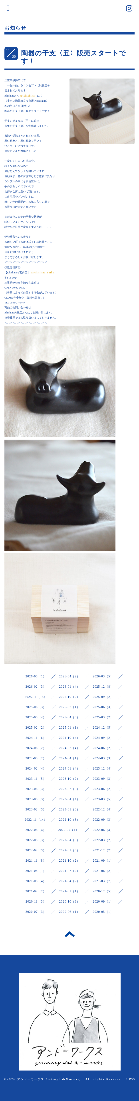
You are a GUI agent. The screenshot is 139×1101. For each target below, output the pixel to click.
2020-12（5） (103, 891)
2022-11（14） (36, 819)
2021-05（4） (36, 881)
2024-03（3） (103, 758)
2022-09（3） (103, 819)
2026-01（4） (69, 686)
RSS (132, 1079)
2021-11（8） (36, 860)
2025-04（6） (69, 717)
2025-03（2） (103, 717)
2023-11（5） (36, 778)
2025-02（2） (36, 727)
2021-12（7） (103, 850)
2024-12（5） (103, 727)
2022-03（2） (103, 840)
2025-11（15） (36, 697)
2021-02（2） (36, 891)
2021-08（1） (36, 871)
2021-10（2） (69, 860)
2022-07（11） (69, 830)
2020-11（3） (36, 901)
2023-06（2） (103, 789)
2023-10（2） (69, 778)
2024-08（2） (36, 748)
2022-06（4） (103, 830)
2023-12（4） (103, 768)
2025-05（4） (36, 717)
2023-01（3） (69, 809)
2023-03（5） (103, 799)
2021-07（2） (69, 871)
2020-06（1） (69, 911)
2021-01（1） (69, 891)
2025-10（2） (69, 697)
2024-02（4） (36, 768)
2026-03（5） (103, 676)
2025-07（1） (69, 707)
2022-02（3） (36, 850)
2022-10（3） (69, 819)
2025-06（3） (103, 707)
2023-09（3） (103, 778)
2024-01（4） (69, 768)
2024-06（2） (103, 748)
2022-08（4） (36, 830)
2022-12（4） (103, 809)
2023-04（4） (69, 799)
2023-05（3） (36, 799)
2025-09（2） (103, 697)
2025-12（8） (103, 686)
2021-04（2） (69, 881)
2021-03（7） (103, 881)
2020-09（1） (103, 901)
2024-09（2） (103, 737)
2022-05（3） (36, 840)
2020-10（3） (69, 901)
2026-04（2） (69, 676)
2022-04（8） (69, 840)
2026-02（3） (36, 686)
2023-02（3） (36, 809)
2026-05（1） (36, 676)
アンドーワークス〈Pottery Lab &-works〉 (49, 1079)
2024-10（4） (69, 737)
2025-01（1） (69, 727)
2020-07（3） (36, 911)
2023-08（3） (36, 789)
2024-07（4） (69, 748)
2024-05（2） (36, 758)
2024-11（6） (36, 737)
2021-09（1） (103, 860)
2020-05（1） (103, 911)
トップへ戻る (70, 934)
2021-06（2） (103, 871)
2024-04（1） (69, 758)
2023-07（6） (69, 789)
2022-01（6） (69, 850)
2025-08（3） (36, 707)
